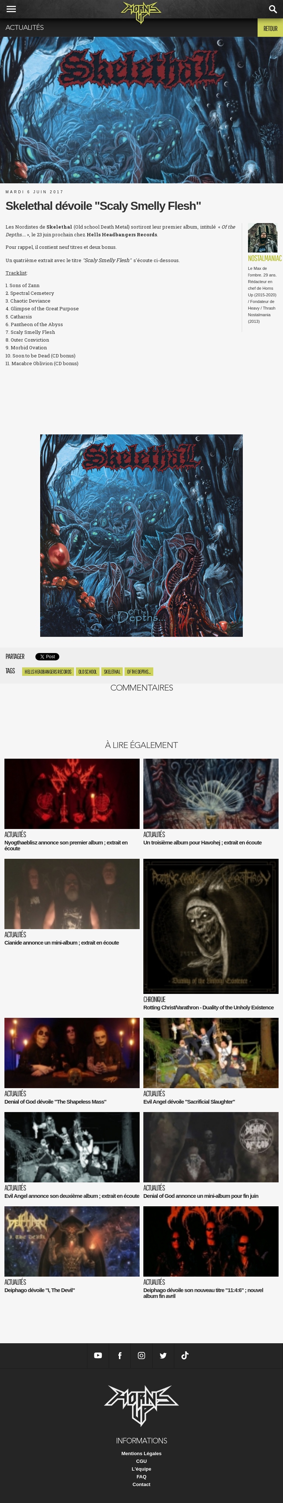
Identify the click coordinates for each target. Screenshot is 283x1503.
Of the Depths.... (139, 671)
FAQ (142, 1476)
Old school (87, 671)
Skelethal (112, 671)
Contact (141, 1484)
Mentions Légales (141, 1453)
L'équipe (141, 1469)
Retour (270, 28)
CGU (141, 1461)
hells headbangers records (48, 671)
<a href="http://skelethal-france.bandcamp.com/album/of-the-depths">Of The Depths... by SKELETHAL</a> (141, 399)
